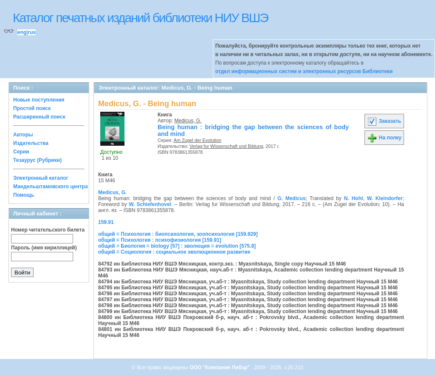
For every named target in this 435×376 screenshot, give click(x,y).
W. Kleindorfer (385, 198)
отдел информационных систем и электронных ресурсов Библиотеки (304, 71)
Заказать (384, 121)
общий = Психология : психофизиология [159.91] (159, 240)
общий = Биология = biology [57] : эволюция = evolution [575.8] (177, 246)
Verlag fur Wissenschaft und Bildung (226, 146)
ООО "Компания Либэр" (220, 367)
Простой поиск (32, 108)
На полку (384, 138)
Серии (21, 152)
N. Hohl (353, 198)
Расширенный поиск (39, 117)
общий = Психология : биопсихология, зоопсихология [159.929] (178, 234)
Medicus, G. (188, 121)
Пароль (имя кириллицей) (44, 248)
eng (21, 32)
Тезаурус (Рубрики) (37, 160)
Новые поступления (39, 100)
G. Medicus (291, 198)
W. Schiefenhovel (150, 204)
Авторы (23, 135)
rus (32, 32)
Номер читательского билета (48, 230)
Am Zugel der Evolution (197, 140)
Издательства (30, 143)
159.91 (106, 222)
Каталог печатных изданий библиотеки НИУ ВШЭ (140, 18)
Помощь (23, 195)
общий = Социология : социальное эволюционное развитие (174, 252)
